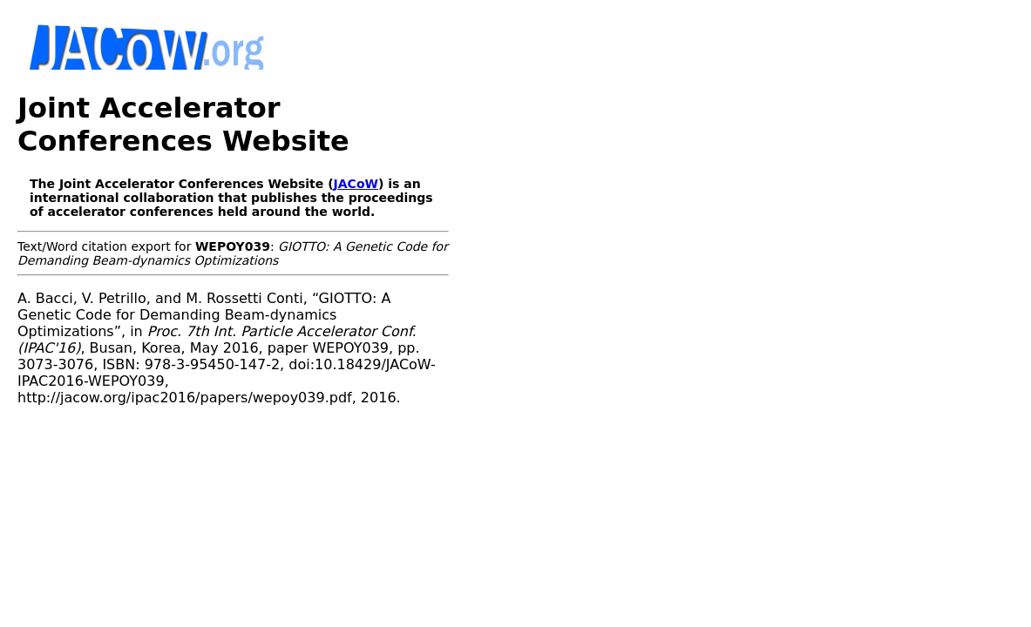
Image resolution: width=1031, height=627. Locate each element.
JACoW (356, 151)
